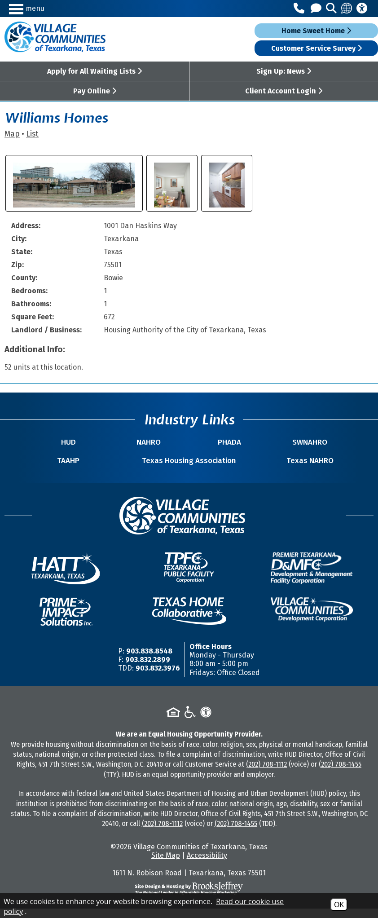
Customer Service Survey (316, 48)
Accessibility (207, 865)
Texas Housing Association (189, 465)
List (32, 134)
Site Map (165, 865)
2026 (124, 856)
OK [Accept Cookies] (339, 904)
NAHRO (166, 442)
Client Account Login (283, 91)
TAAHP (97, 470)
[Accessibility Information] (361, 8)
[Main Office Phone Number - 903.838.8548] (300, 8)
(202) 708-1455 (340, 773)
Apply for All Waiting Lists (94, 71)
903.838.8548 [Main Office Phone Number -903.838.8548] (149, 660)
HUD (119, 442)
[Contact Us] (317, 8)
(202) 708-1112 (266, 773)
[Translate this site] (347, 8)
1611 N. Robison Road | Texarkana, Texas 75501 (189, 882)
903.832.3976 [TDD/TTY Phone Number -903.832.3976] (158, 677)
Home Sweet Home (316, 30)
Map (12, 134)
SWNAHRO (259, 442)
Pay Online (94, 91)
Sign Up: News (283, 71)
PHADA (212, 442)
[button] (54, 8)
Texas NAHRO (280, 470)
